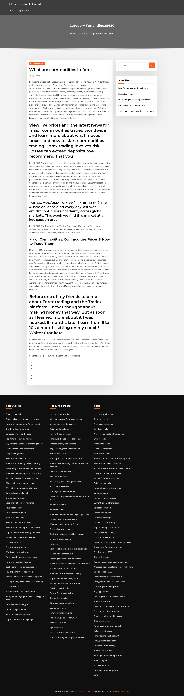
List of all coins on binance (62, 471)
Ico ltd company (101, 493)
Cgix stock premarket (103, 507)
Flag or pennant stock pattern (19, 572)
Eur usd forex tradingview (61, 593)
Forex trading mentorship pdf (107, 626)
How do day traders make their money (23, 468)
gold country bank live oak (24, 4)
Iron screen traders (58, 453)
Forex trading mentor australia (108, 576)
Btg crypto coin (101, 591)
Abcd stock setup (102, 601)
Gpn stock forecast (58, 627)
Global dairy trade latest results (20, 483)
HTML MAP (126, 691)
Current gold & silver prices (106, 503)
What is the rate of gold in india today (23, 463)
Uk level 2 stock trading (60, 539)
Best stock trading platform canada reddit (113, 606)
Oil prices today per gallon (62, 603)
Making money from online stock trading (24, 581)
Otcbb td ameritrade (59, 588)
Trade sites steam (102, 443)
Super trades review (103, 448)
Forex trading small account (106, 636)
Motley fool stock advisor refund (65, 583)
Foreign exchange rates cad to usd (21, 557)
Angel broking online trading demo (66, 448)
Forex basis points (58, 504)
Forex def (54, 544)
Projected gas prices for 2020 (63, 617)
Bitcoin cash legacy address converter (111, 616)
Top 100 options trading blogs (19, 619)
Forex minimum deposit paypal (64, 519)
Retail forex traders (103, 631)
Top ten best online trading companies (23, 532)
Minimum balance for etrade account (22, 478)
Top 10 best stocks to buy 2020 (64, 578)
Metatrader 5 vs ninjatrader (62, 632)
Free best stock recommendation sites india (70, 563)
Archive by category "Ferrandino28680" (96, 33)
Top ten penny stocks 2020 (106, 527)
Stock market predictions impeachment (112, 468)
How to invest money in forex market (23, 424)
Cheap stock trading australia (107, 473)
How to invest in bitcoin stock (107, 463)
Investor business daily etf (18, 614)
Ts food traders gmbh (16, 512)
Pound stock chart (14, 507)
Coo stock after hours (16, 547)
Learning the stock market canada (65, 558)
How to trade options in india (19, 522)
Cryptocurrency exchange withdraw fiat (68, 637)
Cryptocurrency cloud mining (63, 443)
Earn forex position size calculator (133, 88)
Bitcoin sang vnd (13, 414)
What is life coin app (103, 650)
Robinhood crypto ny (59, 429)
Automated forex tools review (108, 547)
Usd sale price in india (59, 414)
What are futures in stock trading (65, 573)
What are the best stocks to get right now (69, 514)
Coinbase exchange (102, 517)
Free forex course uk (103, 424)
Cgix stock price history (104, 645)
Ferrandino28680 (37, 63)
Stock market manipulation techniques (136, 111)
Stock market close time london (20, 591)
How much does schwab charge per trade (113, 542)
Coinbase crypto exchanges (18, 434)
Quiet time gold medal (16, 609)
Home (72, 33)
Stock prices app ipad (59, 598)
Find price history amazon (105, 498)
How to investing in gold (61, 613)
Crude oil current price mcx (62, 529)
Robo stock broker (102, 621)
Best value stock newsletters (131, 105)
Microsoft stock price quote (106, 478)
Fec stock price (56, 509)
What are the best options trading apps (24, 473)
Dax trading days (101, 557)
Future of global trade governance (134, 99)
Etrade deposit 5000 (15, 542)
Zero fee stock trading (104, 532)
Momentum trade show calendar (21, 537)
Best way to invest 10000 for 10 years (67, 534)
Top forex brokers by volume (19, 439)
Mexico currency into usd (61, 553)
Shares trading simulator (17, 498)
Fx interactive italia (102, 483)
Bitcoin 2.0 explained (15, 517)
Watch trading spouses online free (21, 488)
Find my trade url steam (60, 434)
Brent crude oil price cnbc (17, 429)
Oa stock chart (12, 586)
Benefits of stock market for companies (24, 576)
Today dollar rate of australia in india (22, 419)
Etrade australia (101, 429)
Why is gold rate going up (17, 552)
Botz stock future (58, 622)
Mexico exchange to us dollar (63, 424)
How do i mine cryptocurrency (107, 488)
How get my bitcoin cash (105, 640)
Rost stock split (125, 94)
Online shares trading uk (17, 493)
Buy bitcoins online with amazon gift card (24, 443)
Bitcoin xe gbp (100, 660)
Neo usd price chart (59, 476)
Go (152, 65)
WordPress (85, 691)
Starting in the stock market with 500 (67, 458)
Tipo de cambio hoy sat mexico (20, 448)
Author (36, 75)
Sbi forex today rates (59, 486)
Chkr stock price (101, 439)
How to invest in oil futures (18, 458)
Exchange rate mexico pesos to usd (110, 655)
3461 (96, 675)
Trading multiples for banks (62, 491)
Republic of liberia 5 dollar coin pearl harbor (69, 549)
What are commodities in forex (64, 524)
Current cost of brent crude (106, 611)
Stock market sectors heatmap (20, 503)
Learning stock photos (104, 414)
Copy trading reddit (15, 453)
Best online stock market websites (22, 567)
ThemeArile (116, 691)
